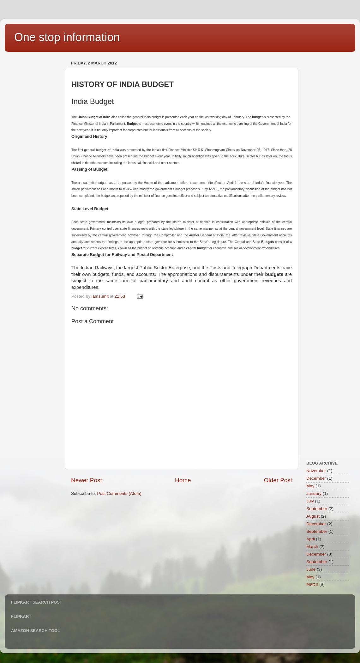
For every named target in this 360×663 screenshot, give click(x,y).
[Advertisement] (36, 153)
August (313, 516)
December (316, 478)
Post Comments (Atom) (119, 493)
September (316, 508)
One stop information (67, 37)
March (312, 546)
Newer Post (86, 480)
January (313, 493)
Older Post (278, 480)
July (310, 501)
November (316, 470)
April (310, 539)
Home (183, 480)
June (310, 569)
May (310, 486)
